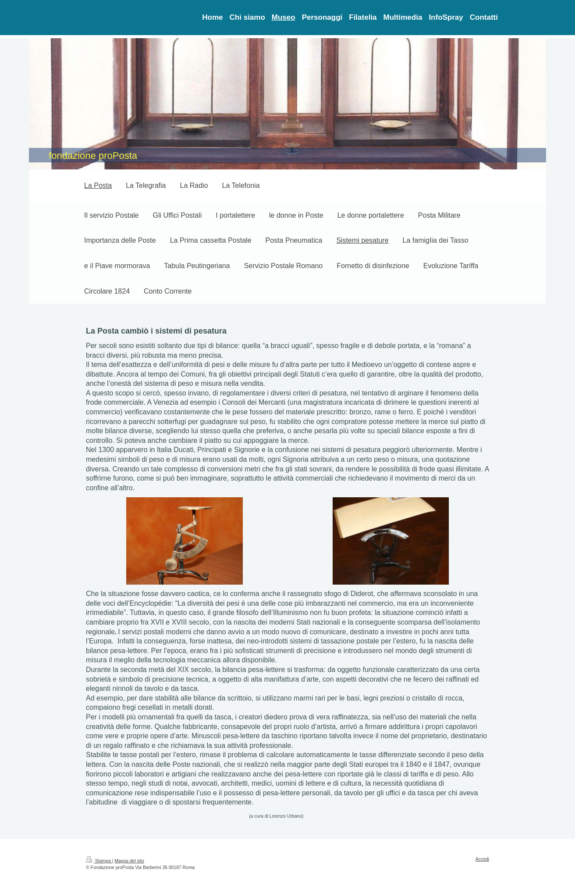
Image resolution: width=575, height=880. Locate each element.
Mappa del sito (129, 860)
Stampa (99, 860)
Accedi (482, 859)
